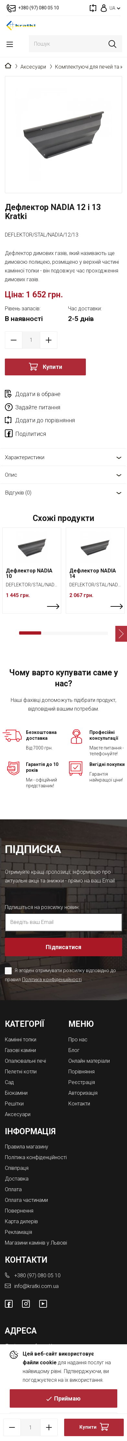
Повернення (19, 1211)
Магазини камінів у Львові (36, 1243)
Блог (74, 1050)
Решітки (14, 1104)
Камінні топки (20, 1039)
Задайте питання (37, 407)
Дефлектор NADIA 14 (92, 574)
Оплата (13, 1189)
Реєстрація (81, 1082)
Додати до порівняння (45, 420)
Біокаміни (16, 1093)
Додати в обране (38, 394)
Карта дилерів (21, 1221)
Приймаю (67, 1398)
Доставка (17, 1179)
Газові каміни (20, 1050)
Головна (8, 66)
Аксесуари (33, 67)
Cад (9, 1082)
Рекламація (18, 1232)
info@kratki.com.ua (36, 1286)
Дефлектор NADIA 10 (29, 574)
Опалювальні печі (25, 1061)
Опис (11, 474)
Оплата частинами (26, 1200)
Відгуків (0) (18, 492)
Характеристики (24, 457)
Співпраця (17, 1168)
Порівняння (81, 1072)
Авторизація (83, 1093)
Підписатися (63, 947)
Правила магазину (26, 1147)
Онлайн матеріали (89, 1061)
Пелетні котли (21, 1072)
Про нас (77, 1039)
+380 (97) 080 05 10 (37, 1275)
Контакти (79, 1104)
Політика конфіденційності (52, 979)
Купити (52, 366)
